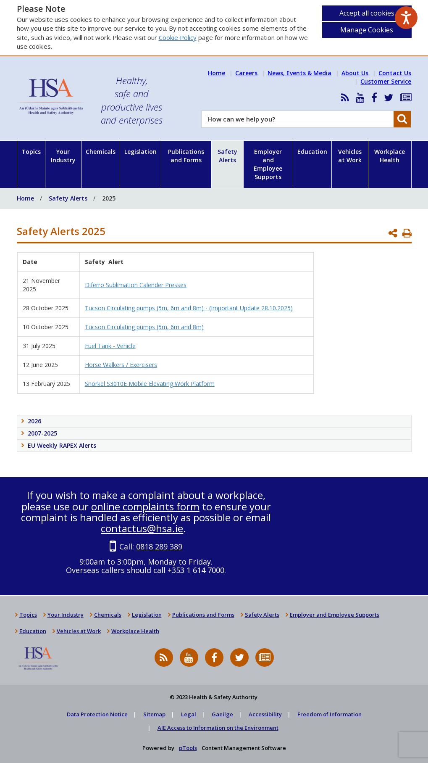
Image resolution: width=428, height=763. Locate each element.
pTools (188, 748)
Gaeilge (222, 714)
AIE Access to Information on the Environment (218, 727)
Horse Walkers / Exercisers (121, 365)
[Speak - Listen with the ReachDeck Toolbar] (406, 17)
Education (312, 152)
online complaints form (145, 506)
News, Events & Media (299, 73)
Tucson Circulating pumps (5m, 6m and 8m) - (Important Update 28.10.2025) (189, 308)
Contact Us (394, 73)
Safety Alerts (227, 156)
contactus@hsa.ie (142, 528)
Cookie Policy (178, 37)
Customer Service (385, 81)
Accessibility (265, 714)
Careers (246, 73)
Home (216, 73)
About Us (354, 73)
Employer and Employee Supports (268, 164)
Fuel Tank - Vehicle (110, 346)
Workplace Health (389, 156)
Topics (31, 152)
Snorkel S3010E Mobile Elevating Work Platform (150, 384)
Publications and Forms (186, 156)
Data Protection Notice (97, 714)
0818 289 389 (159, 546)
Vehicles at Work (350, 156)
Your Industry (63, 156)
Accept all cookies (366, 13)
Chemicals (101, 152)
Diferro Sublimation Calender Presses (135, 285)
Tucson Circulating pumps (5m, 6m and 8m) (144, 327)
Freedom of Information (329, 714)
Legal (188, 714)
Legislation (140, 152)
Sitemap (154, 714)
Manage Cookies (366, 29)
